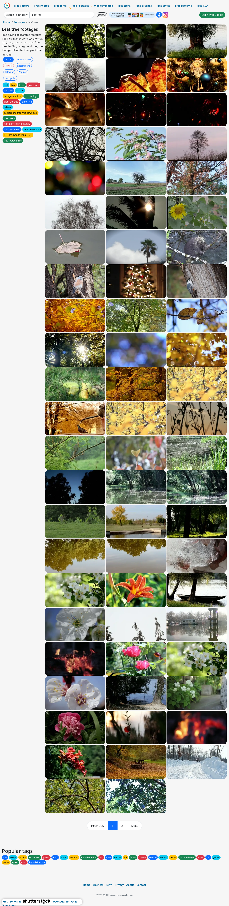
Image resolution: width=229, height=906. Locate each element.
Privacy (119, 885)
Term (109, 885)
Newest (8, 65)
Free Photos (41, 5)
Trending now (24, 59)
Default (8, 59)
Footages (19, 22)
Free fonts (60, 5)
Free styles (163, 5)
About (130, 885)
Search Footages (16, 15)
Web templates (103, 5)
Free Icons (124, 5)
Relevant (9, 71)
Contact (141, 885)
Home (6, 22)
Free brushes (144, 5)
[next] (134, 825)
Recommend (23, 65)
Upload (102, 14)
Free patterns (183, 5)
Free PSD (202, 5)
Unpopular (10, 78)
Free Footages (80, 5)
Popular (22, 71)
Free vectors (21, 5)
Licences (98, 885)
